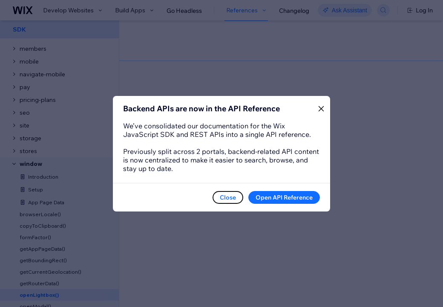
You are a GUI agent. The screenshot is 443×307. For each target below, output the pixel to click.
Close (228, 197)
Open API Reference (284, 197)
